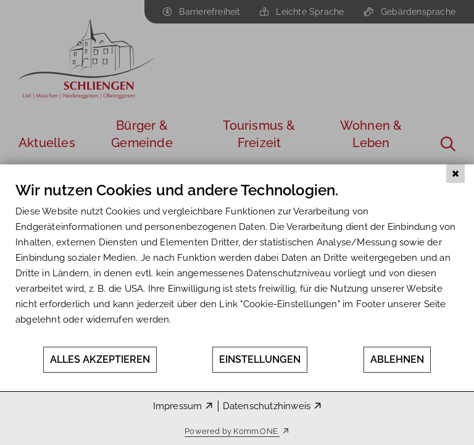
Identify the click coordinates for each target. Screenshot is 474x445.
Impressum (177, 406)
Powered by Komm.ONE (232, 431)
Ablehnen (397, 359)
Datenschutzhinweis (267, 406)
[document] (237, 263)
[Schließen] (455, 173)
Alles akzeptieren (100, 359)
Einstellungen (260, 359)
